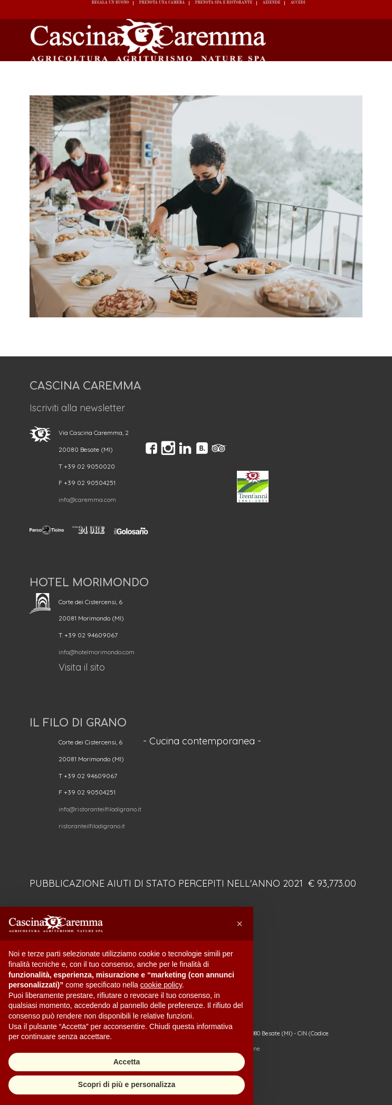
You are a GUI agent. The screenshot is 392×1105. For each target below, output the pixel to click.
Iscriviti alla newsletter (77, 408)
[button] (239, 923)
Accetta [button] (126, 1062)
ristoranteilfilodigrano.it (92, 826)
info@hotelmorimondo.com (97, 652)
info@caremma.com (87, 499)
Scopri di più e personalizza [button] (126, 1084)
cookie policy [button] (161, 985)
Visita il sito (82, 667)
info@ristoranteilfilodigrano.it (100, 809)
